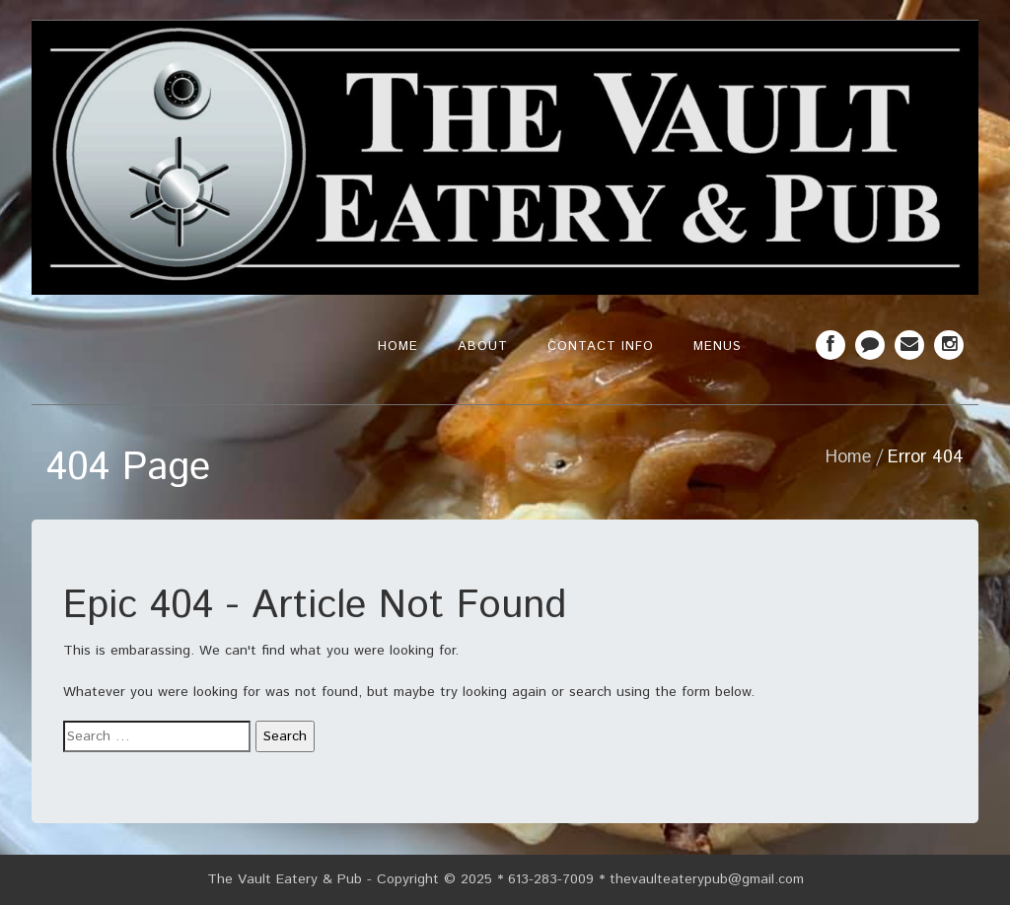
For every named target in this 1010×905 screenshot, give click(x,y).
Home (398, 346)
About (483, 346)
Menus (717, 346)
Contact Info (600, 346)
